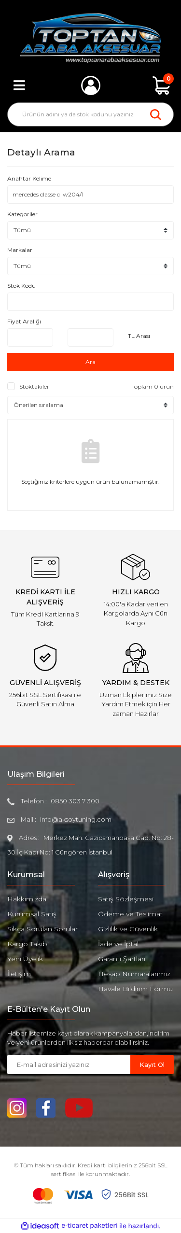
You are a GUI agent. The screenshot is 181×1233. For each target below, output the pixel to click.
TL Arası (139, 335)
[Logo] (90, 38)
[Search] (90, 114)
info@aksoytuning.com (75, 819)
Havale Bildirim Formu (135, 988)
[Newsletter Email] (68, 1064)
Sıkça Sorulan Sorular (42, 929)
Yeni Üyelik (25, 958)
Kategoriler (22, 214)
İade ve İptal (118, 943)
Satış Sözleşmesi (125, 899)
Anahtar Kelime (29, 178)
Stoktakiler (34, 386)
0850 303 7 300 (75, 801)
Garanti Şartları (121, 958)
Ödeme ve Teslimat (130, 914)
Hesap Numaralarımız (134, 973)
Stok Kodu (21, 285)
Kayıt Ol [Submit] (152, 1064)
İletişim (19, 973)
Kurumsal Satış (31, 914)
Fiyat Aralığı (24, 321)
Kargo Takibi (28, 943)
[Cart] (162, 85)
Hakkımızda (26, 899)
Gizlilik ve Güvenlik (128, 929)
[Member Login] (91, 85)
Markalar (19, 249)
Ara (90, 361)
